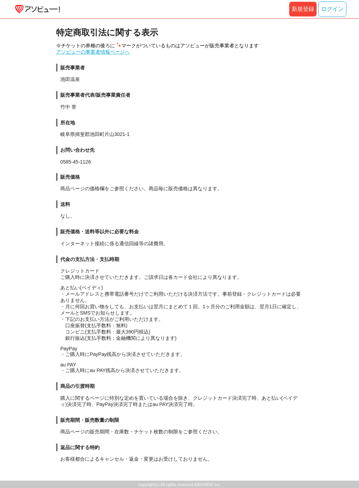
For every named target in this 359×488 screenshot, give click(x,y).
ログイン (332, 9)
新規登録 (303, 9)
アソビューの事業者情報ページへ (93, 52)
